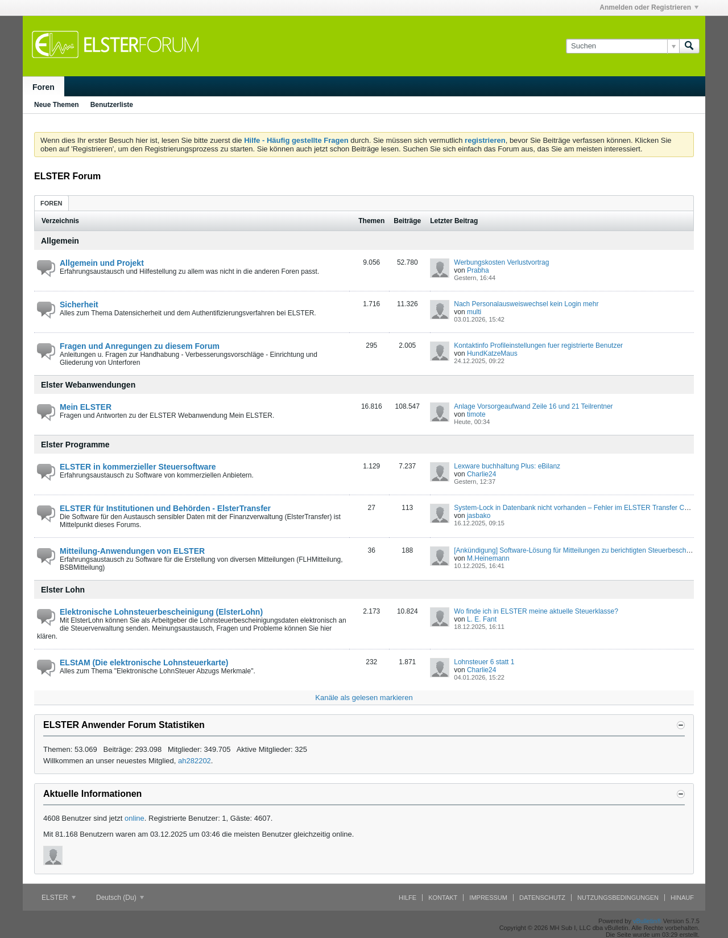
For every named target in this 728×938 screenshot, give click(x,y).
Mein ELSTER (85, 407)
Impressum (488, 897)
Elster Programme (75, 444)
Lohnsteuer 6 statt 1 (484, 662)
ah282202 (194, 760)
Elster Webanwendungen (88, 384)
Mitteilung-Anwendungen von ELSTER (132, 551)
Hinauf (682, 897)
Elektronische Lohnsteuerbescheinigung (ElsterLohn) (161, 611)
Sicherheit (79, 304)
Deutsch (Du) (120, 898)
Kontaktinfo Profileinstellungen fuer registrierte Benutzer (538, 345)
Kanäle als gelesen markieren (363, 697)
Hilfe (407, 897)
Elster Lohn (63, 589)
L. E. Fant (482, 619)
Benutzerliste (111, 105)
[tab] (51, 203)
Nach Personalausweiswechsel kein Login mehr (526, 304)
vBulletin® (647, 921)
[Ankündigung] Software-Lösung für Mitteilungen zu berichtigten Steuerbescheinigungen (586, 550)
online (134, 818)
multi (474, 312)
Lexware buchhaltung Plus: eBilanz (507, 466)
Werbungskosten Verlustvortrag (501, 262)
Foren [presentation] (51, 203)
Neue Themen (56, 105)
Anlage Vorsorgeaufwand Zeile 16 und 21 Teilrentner (533, 406)
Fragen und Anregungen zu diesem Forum (140, 346)
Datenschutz (542, 897)
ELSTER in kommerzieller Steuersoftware (138, 466)
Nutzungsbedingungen (618, 897)
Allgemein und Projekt (102, 263)
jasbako (478, 516)
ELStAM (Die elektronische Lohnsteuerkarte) (144, 662)
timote (476, 414)
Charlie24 (481, 474)
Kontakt (442, 897)
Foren (43, 87)
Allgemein (60, 240)
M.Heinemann (488, 558)
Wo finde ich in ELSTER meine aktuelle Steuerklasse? (536, 611)
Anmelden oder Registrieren (648, 7)
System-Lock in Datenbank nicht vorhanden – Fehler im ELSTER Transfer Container (581, 508)
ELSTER (59, 898)
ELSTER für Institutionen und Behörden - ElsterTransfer (165, 508)
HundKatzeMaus (492, 353)
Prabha (478, 270)
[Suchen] (622, 46)
